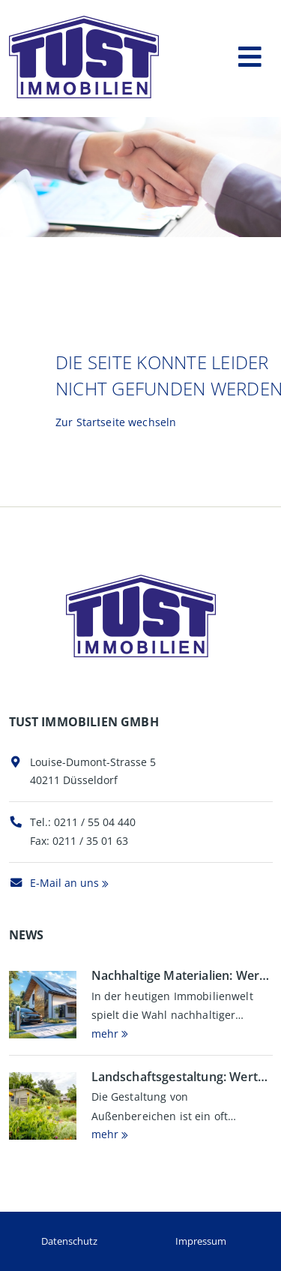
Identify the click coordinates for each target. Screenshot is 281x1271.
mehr (104, 1033)
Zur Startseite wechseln (115, 422)
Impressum (200, 1241)
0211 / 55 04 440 (95, 822)
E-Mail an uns (54, 883)
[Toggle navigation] (250, 54)
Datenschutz (69, 1241)
